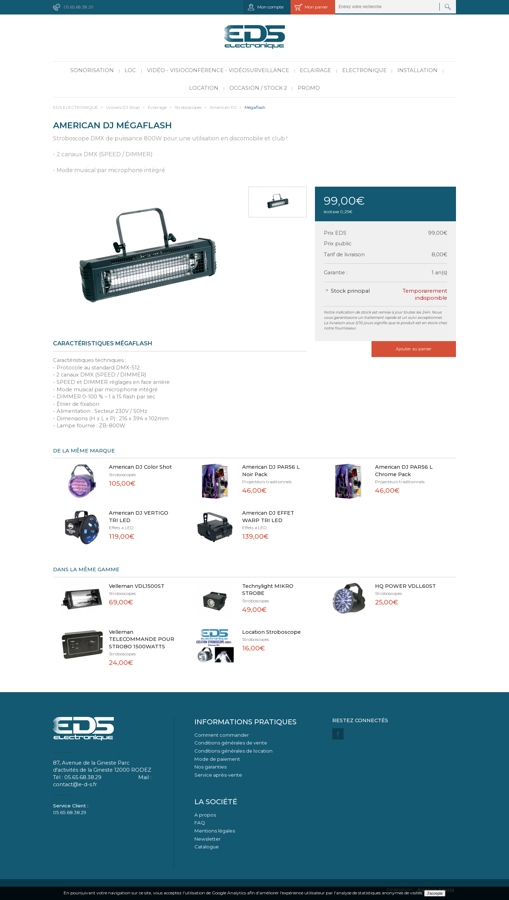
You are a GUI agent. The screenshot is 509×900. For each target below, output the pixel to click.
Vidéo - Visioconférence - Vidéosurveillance (218, 70)
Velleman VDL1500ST (136, 586)
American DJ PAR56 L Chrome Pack (404, 471)
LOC (130, 70)
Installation (417, 70)
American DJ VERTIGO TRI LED (138, 517)
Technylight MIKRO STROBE (267, 590)
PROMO (309, 88)
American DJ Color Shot (140, 467)
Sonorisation (92, 70)
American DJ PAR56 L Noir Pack (271, 471)
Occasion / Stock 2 (258, 88)
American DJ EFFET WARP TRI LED (268, 517)
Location (203, 88)
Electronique (364, 70)
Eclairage (315, 70)
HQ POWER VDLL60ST (405, 586)
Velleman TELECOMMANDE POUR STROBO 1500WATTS (141, 639)
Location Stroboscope (271, 632)
